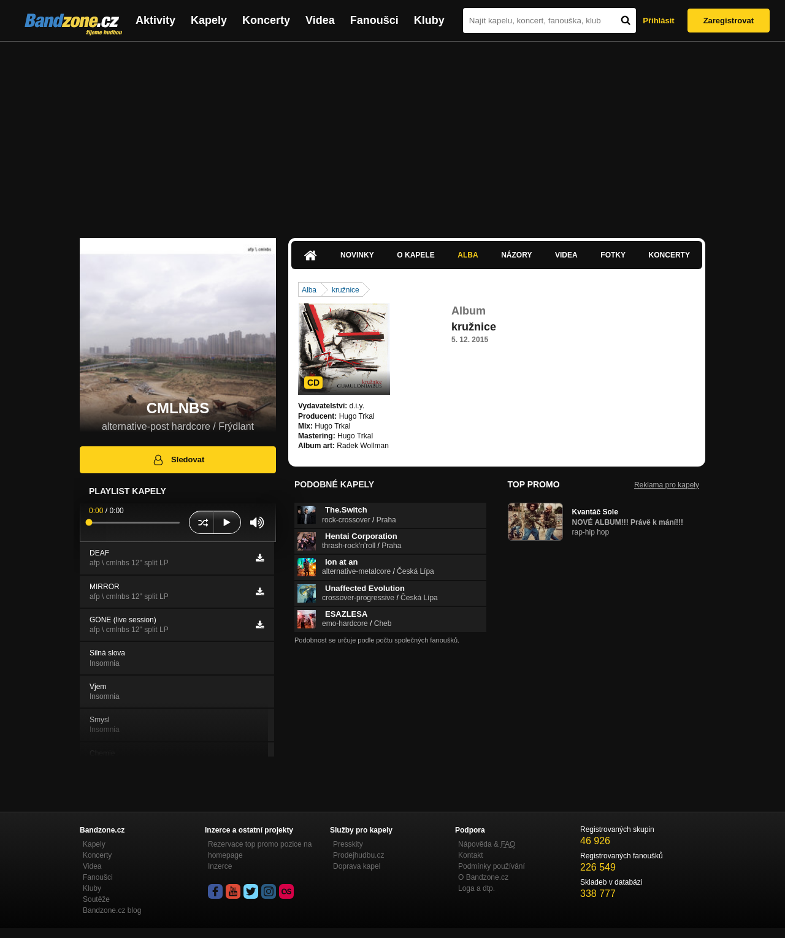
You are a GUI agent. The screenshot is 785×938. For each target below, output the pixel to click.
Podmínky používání (491, 866)
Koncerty (266, 20)
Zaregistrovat (728, 20)
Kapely (209, 20)
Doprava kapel (356, 866)
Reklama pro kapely (666, 485)
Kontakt (470, 855)
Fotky (613, 255)
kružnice (345, 290)
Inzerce (220, 866)
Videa (320, 20)
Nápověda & (486, 844)
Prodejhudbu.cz (358, 855)
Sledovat (178, 460)
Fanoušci (374, 20)
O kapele (415, 255)
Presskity (348, 844)
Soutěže (96, 899)
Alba (468, 255)
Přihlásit (658, 20)
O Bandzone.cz (483, 877)
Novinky (357, 255)
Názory (516, 255)
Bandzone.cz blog (112, 910)
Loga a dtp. (476, 888)
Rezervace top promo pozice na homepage (260, 850)
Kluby (429, 20)
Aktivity (155, 20)
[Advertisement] (392, 133)
